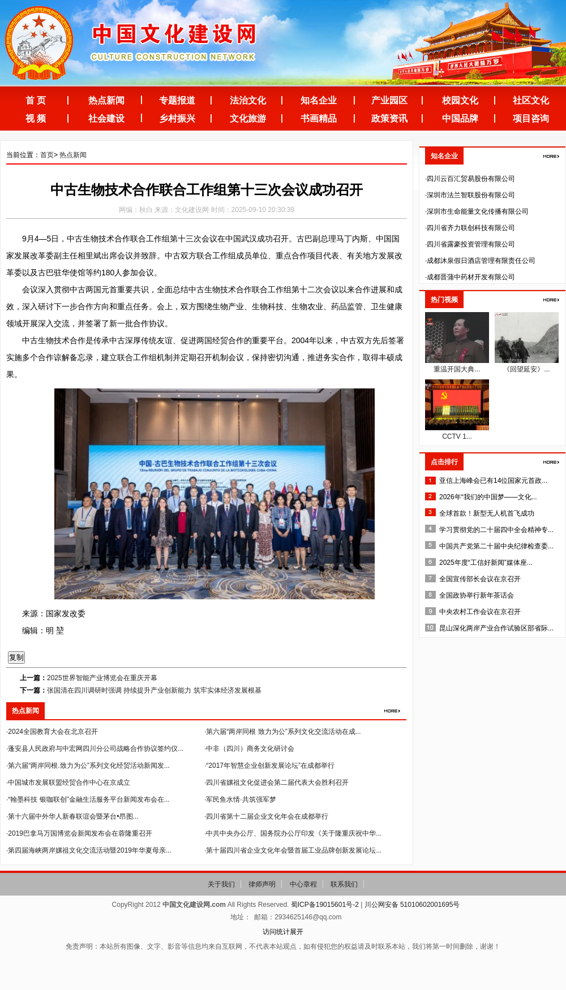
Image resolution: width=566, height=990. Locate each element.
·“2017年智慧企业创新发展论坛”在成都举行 (269, 765)
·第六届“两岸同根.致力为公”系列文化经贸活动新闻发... (88, 765)
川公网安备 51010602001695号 (412, 905)
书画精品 (319, 118)
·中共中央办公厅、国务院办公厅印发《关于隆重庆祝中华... (292, 833)
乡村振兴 (177, 118)
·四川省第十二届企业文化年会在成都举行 (266, 816)
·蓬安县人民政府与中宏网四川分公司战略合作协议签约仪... (94, 749)
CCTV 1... (457, 436)
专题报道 (177, 100)
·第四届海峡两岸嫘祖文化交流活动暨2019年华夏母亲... (88, 850)
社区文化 (531, 100)
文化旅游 (248, 118)
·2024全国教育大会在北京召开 (52, 732)
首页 (47, 155)
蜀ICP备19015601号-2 (325, 905)
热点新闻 (106, 100)
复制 (16, 657)
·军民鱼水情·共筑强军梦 (240, 799)
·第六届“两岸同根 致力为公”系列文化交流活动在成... (282, 732)
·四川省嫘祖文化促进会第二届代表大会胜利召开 (276, 782)
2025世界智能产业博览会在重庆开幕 (102, 678)
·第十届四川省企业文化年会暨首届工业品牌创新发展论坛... (292, 850)
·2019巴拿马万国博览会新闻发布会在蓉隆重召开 (79, 833)
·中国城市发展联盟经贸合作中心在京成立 (68, 782)
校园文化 (460, 100)
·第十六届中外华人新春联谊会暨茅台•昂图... (72, 816)
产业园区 (389, 100)
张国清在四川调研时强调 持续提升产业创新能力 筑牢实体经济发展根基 (154, 690)
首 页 (35, 100)
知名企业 (319, 100)
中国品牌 (460, 118)
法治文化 (248, 100)
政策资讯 (389, 118)
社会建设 (106, 118)
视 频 (35, 118)
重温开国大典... (457, 369)
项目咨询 (531, 118)
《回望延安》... (526, 369)
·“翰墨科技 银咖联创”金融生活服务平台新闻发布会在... (88, 799)
